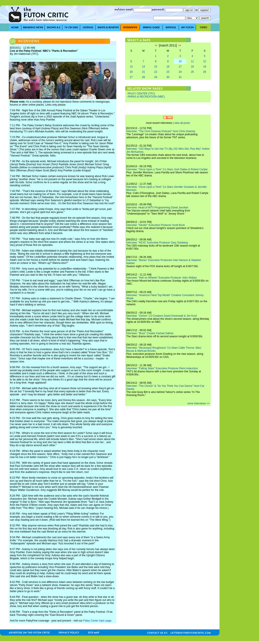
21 (143, 71)
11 (192, 61)
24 (180, 71)
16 (167, 66)
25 (192, 71)
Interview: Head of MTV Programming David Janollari (157, 207)
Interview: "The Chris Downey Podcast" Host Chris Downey (160, 131)
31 (180, 77)
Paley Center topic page (97, 620)
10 (180, 61)
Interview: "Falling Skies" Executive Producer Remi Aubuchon (162, 368)
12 (204, 61)
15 (155, 66)
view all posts (182, 122)
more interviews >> (198, 403)
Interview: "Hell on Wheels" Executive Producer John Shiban (161, 277)
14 (143, 66)
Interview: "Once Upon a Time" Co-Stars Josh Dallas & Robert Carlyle (167, 169)
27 (131, 77)
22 (155, 71)
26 (204, 71)
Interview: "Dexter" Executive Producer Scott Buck (155, 225)
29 (155, 77)
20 (131, 71)
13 (131, 66)
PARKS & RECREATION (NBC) (146, 96)
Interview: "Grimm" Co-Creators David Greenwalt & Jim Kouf (161, 315)
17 (180, 66)
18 (192, 66)
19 (204, 66)
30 (167, 77)
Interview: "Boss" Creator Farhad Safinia (149, 333)
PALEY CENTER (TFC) (141, 93)
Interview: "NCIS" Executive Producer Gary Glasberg (157, 242)
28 (143, 77)
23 (167, 71)
